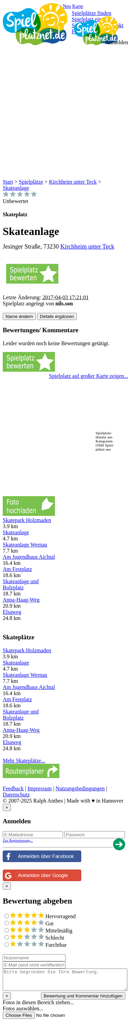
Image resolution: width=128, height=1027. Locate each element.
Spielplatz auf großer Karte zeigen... (88, 376)
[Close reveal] (7, 807)
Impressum (40, 788)
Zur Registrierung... (18, 840)
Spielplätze (31, 182)
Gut (32, 923)
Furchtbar (38, 945)
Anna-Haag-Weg (21, 600)
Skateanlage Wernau (25, 545)
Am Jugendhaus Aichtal (29, 557)
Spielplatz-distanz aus (104, 435)
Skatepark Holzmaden (27, 520)
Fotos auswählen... (23, 1008)
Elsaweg (12, 612)
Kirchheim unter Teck (73, 182)
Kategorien (104, 441)
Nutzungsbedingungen (80, 788)
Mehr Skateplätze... (24, 760)
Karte (77, 6)
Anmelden (116, 42)
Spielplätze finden (91, 13)
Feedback (13, 788)
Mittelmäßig (41, 930)
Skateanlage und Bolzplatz (21, 584)
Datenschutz (16, 794)
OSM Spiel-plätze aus (105, 447)
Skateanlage (16, 188)
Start (8, 182)
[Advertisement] (64, 111)
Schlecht (37, 938)
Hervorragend (43, 916)
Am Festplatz (17, 569)
